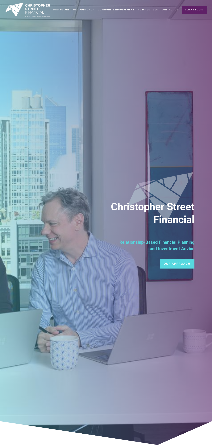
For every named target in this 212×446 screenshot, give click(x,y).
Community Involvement (116, 9)
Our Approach (83, 9)
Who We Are (61, 9)
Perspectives (148, 9)
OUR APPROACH (177, 263)
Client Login (194, 9)
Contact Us (169, 9)
